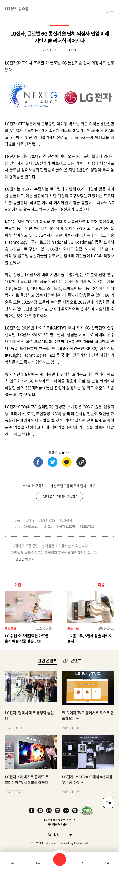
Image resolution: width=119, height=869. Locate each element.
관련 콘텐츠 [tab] (47, 660)
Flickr (66, 810)
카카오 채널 (75, 810)
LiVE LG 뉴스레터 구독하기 (59, 496)
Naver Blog (57, 810)
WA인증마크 (86, 810)
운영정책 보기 (25, 559)
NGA (48, 526)
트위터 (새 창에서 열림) (52, 462)
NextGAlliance (27, 526)
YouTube (40, 810)
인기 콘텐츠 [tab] (71, 660)
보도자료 (88, 526)
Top (108, 802)
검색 (59, 859)
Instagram (49, 810)
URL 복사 (81, 462)
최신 (81, 863)
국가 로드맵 (67, 526)
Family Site (58, 834)
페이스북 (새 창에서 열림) (38, 462)
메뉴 (37, 863)
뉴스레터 (110, 11)
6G (18, 520)
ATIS (30, 520)
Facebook (31, 810)
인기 (106, 863)
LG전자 (67, 520)
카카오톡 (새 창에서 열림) (67, 462)
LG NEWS (48, 520)
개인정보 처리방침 (58, 824)
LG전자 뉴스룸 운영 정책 (57, 819)
